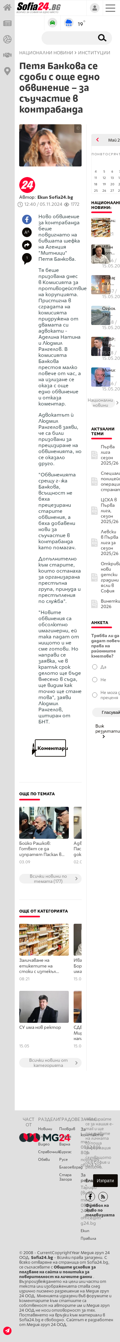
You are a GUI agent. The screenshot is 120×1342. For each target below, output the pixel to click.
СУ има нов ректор (40, 1027)
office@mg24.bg (91, 1220)
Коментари (50, 748)
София (65, 1136)
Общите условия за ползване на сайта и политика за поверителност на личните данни (57, 1272)
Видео (44, 1144)
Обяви (44, 1159)
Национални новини (46, 53)
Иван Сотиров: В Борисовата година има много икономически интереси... (108, 250)
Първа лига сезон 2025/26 (109, 455)
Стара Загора (65, 1177)
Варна (64, 1144)
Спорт (44, 1136)
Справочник (48, 1152)
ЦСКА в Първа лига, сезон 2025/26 (109, 510)
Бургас (65, 1152)
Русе (63, 1159)
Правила (88, 1238)
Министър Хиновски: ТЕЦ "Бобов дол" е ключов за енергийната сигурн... (108, 373)
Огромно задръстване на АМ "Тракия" (108, 311)
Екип (85, 1231)
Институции (94, 53)
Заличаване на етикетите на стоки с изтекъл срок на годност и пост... (108, 223)
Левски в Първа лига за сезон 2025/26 (109, 542)
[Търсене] (66, 37)
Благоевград (69, 1167)
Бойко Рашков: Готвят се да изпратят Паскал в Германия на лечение (41, 849)
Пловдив (67, 1129)
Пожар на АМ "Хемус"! (108, 280)
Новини (45, 1129)
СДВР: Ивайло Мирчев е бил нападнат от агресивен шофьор (108, 342)
